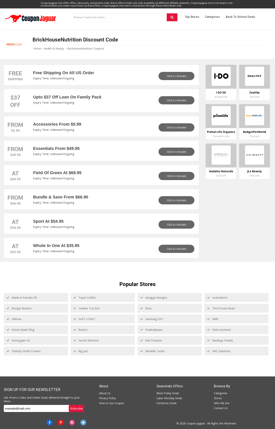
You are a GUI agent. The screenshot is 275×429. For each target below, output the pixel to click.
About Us (105, 393)
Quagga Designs (153, 297)
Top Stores (192, 17)
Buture (80, 330)
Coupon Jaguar (195, 423)
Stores (218, 398)
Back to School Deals (240, 17)
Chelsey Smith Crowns (23, 351)
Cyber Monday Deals (169, 398)
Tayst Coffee (84, 297)
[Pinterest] (61, 422)
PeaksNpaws (151, 330)
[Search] (172, 17)
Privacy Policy (107, 398)
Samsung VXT (151, 319)
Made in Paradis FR (21, 297)
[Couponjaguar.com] (30, 23)
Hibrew (13, 319)
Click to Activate (176, 76)
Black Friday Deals (167, 393)
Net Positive (151, 340)
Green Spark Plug (20, 330)
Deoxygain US (18, 340)
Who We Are (221, 403)
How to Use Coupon (111, 403)
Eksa (145, 308)
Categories (212, 17)
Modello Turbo (152, 351)
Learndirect (217, 297)
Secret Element (86, 340)
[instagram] (72, 422)
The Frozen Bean (221, 308)
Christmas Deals (166, 403)
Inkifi (212, 319)
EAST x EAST (84, 319)
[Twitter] (83, 422)
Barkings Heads (220, 340)
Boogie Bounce (19, 308)
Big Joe (80, 351)
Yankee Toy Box (86, 308)
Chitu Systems (219, 330)
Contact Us (221, 408)
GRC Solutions (219, 351)
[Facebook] (49, 422)
